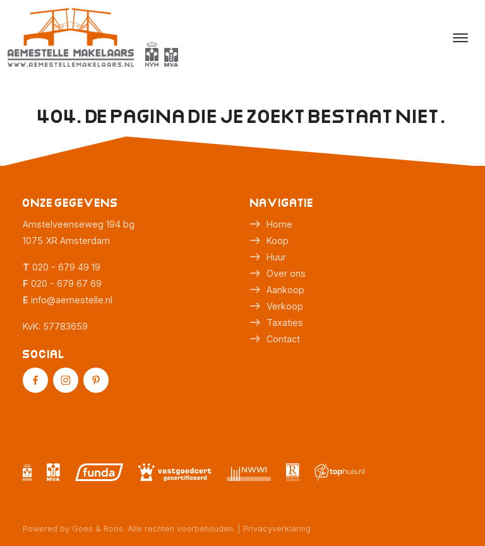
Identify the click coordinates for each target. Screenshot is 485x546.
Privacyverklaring (277, 528)
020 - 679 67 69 (66, 283)
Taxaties (284, 322)
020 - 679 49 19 (66, 267)
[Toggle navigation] (460, 38)
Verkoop (284, 306)
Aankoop (285, 289)
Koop (277, 240)
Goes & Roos (97, 528)
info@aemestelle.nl (71, 299)
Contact (283, 339)
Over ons (286, 273)
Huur (276, 257)
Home (279, 224)
